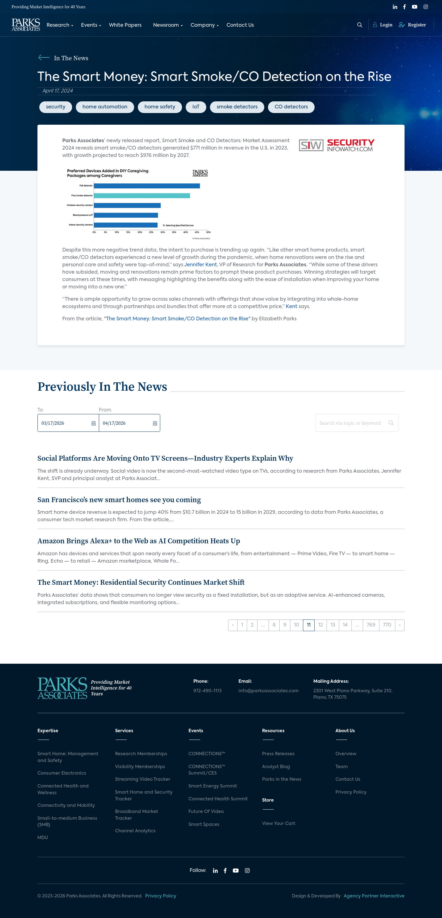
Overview (345, 754)
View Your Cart (278, 824)
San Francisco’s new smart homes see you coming (119, 499)
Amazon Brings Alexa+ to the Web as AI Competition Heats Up (138, 541)
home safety (160, 107)
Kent (292, 306)
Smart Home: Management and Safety (67, 757)
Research (58, 25)
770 (387, 625)
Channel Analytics (135, 831)
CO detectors (291, 107)
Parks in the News (281, 779)
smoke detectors (237, 107)
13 (333, 625)
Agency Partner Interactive (374, 896)
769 (371, 625)
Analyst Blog (276, 767)
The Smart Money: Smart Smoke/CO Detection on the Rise (177, 319)
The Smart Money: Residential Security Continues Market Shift (141, 582)
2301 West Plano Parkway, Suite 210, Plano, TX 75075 (352, 694)
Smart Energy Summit (212, 786)
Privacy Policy (350, 792)
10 (296, 625)
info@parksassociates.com (268, 691)
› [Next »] (400, 625)
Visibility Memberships (140, 767)
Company (203, 25)
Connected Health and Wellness (63, 789)
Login (383, 24)
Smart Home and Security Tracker (144, 795)
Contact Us (240, 25)
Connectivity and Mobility (66, 805)
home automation (105, 107)
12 (320, 625)
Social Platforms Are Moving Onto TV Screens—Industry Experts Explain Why (165, 458)
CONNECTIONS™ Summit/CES (206, 770)
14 (345, 625)
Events (89, 25)
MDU (42, 838)
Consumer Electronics (61, 773)
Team (341, 767)
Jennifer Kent (200, 265)
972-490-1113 (207, 691)
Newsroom (166, 25)
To (40, 410)
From (105, 410)
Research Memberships (141, 754)
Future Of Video (206, 812)
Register (412, 24)
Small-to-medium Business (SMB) (67, 821)
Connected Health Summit (218, 799)
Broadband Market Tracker (136, 815)
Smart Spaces (203, 824)
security (55, 107)
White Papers (125, 25)
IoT (196, 107)
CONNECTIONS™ (206, 754)
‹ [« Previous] (233, 625)
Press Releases (278, 754)
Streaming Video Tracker (142, 779)
